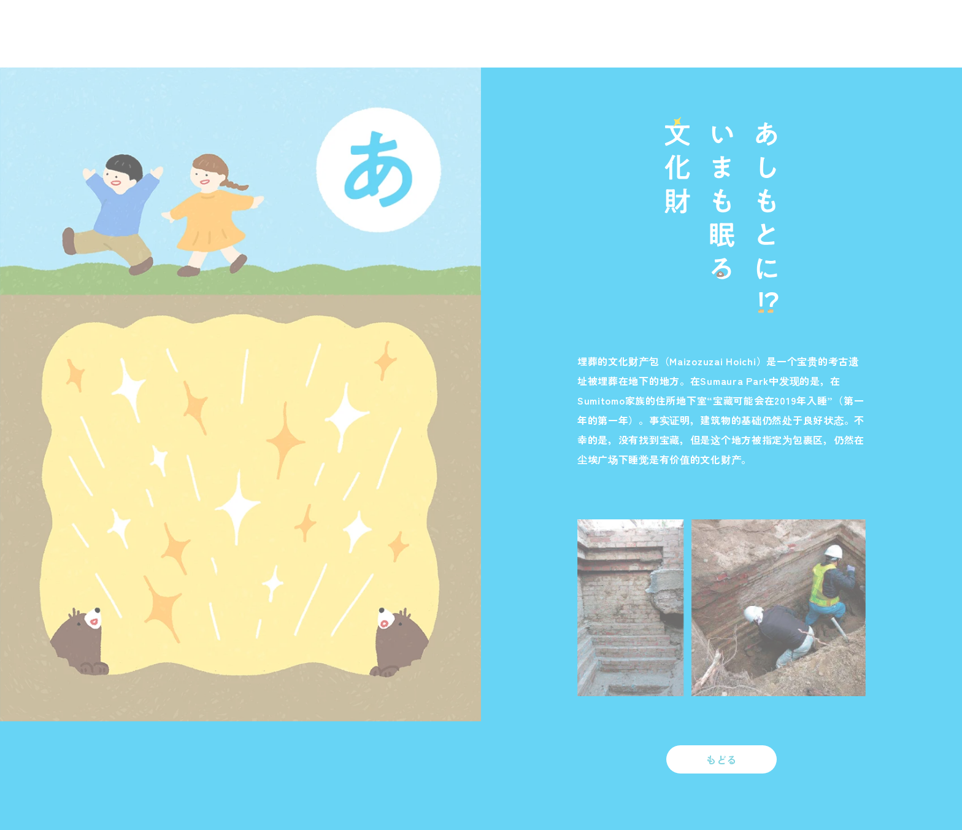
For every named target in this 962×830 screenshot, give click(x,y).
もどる (721, 759)
